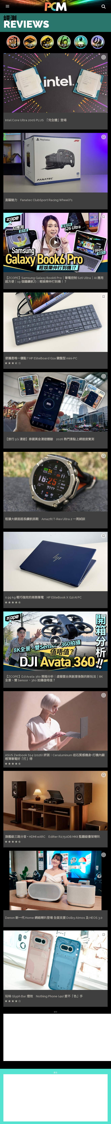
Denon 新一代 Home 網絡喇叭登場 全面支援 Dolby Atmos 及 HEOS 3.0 (53, 917)
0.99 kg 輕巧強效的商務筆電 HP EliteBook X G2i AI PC (43, 597)
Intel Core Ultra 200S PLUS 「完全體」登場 (35, 120)
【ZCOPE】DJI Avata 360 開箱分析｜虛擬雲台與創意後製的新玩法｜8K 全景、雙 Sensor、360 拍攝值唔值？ (54, 678)
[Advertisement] (57, 1037)
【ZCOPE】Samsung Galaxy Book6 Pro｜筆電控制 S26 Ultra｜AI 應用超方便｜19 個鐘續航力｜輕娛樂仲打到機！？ (54, 279)
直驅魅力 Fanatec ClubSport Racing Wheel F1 (39, 200)
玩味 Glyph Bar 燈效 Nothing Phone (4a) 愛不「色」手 (44, 996)
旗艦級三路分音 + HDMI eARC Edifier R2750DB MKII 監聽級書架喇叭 (52, 836)
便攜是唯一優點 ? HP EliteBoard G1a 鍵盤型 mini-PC (41, 358)
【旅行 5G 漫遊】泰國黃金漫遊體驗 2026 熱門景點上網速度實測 (49, 439)
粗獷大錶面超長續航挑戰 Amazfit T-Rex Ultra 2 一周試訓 (45, 519)
